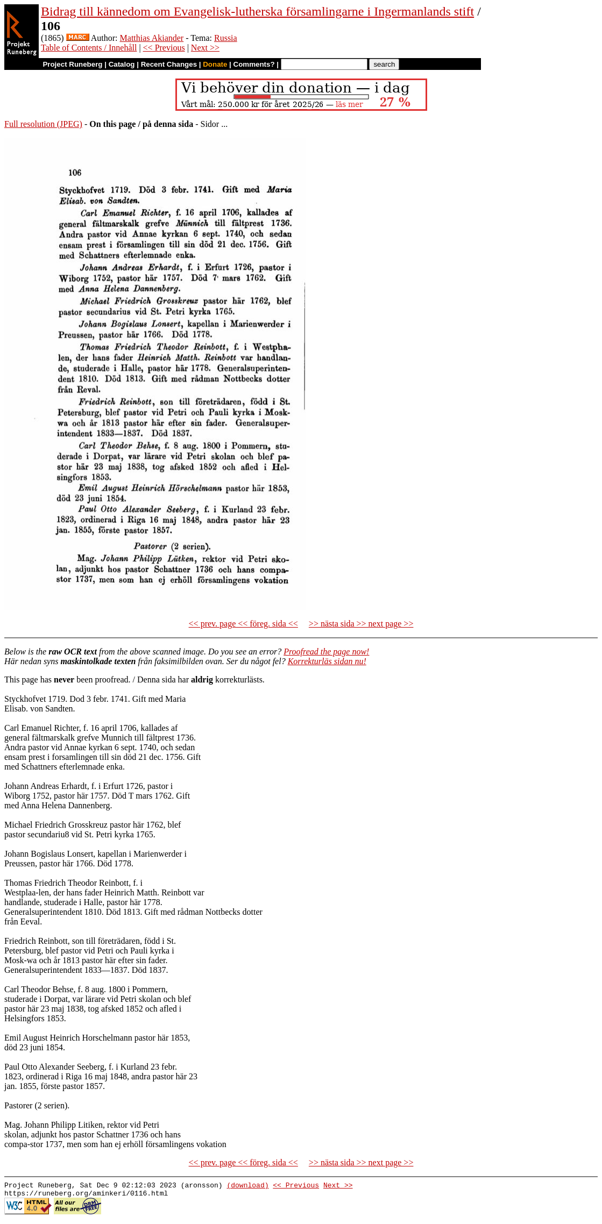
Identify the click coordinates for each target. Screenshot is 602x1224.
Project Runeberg (72, 64)
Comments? (254, 64)
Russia (225, 37)
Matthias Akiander (152, 37)
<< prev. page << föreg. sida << (243, 623)
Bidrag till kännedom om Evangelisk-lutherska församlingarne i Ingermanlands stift (257, 11)
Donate (215, 64)
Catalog (122, 64)
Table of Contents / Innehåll (89, 47)
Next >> (205, 47)
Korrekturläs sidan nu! (327, 661)
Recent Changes (169, 64)
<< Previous (164, 47)
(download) (247, 1186)
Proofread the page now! (326, 651)
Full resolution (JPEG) (43, 124)
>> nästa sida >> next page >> (361, 623)
